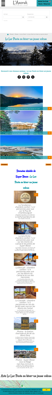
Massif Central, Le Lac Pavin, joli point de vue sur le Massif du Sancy (23, 133)
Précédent (4, 164)
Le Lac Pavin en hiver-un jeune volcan (37, 34)
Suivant (48, 164)
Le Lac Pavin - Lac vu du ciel (23, 157)
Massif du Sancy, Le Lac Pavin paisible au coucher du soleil (24, 108)
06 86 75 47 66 (43, 1)
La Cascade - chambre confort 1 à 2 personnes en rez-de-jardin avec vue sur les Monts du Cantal (25, 304)
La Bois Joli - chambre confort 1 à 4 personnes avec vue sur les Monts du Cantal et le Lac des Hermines (25, 272)
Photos (11, 34)
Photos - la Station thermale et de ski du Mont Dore (25, 333)
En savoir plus (39, 393)
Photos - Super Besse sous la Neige (25, 360)
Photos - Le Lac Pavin (20, 34)
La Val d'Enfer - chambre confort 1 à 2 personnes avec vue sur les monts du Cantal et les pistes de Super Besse (25, 241)
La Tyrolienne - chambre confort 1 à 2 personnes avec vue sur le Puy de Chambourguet (25, 209)
